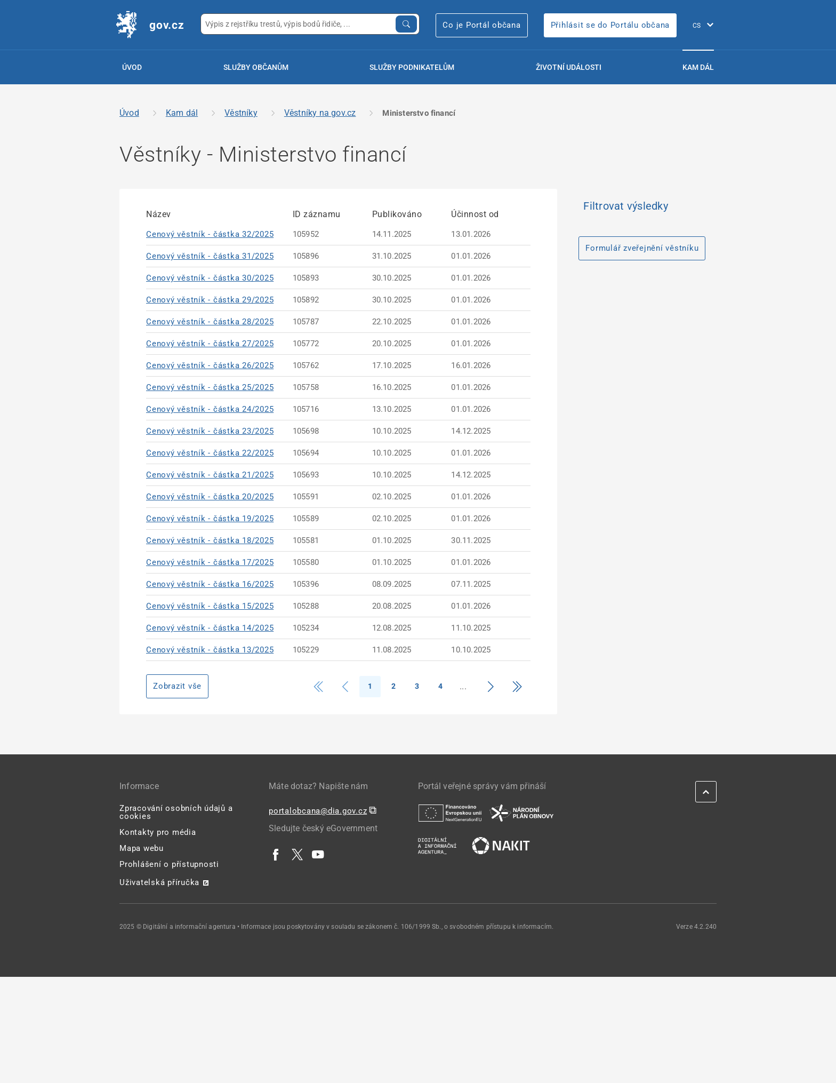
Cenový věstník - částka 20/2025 (210, 496)
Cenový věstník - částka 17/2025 (210, 562)
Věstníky (241, 113)
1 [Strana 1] (370, 686)
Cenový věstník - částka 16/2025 (210, 584)
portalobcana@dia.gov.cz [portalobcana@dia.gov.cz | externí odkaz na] (318, 811)
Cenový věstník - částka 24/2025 (210, 409)
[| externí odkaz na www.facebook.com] (276, 854)
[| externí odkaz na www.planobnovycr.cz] (521, 812)
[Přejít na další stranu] (490, 686)
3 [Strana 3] (417, 686)
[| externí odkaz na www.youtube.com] (318, 854)
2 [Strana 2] (393, 686)
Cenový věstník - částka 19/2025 (210, 518)
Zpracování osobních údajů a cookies (175, 812)
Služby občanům (255, 67)
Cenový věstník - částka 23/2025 (210, 431)
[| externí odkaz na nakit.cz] (501, 845)
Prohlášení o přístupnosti (169, 864)
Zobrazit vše (177, 686)
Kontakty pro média (157, 832)
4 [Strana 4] (440, 686)
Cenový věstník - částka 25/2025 (210, 387)
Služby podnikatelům (411, 67)
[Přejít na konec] (517, 686)
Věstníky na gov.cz (320, 113)
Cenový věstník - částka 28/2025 (210, 322)
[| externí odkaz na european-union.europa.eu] (450, 812)
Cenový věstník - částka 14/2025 (210, 628)
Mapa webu (141, 848)
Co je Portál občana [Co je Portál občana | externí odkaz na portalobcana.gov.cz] (481, 25)
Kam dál (698, 67)
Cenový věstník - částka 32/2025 (210, 234)
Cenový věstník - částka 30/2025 (210, 278)
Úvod (132, 67)
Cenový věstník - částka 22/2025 (210, 453)
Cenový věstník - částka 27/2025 (210, 343)
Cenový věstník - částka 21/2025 (210, 475)
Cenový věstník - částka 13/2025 (210, 650)
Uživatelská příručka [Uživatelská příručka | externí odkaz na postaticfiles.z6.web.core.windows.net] (159, 882)
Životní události (568, 67)
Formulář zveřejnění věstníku (641, 248)
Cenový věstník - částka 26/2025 (210, 365)
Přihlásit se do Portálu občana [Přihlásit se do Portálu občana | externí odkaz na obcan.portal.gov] (610, 25)
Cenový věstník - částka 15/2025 (210, 606)
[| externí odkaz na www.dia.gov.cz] (437, 845)
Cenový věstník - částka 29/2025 (210, 300)
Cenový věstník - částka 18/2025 (210, 540)
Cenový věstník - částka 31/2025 (210, 256)
